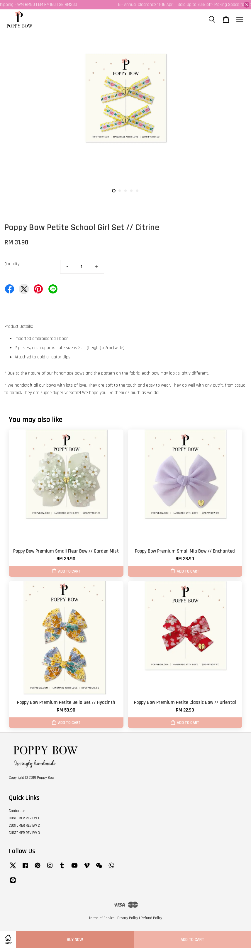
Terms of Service (102, 918)
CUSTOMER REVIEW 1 (24, 818)
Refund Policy (151, 918)
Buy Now (75, 939)
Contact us (17, 810)
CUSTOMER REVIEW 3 (24, 832)
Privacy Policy (127, 918)
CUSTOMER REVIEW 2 (24, 825)
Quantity (12, 264)
